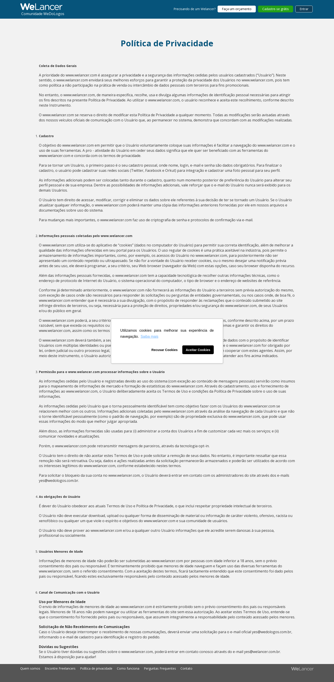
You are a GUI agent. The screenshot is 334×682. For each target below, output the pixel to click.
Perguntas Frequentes (160, 668)
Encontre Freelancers (60, 668)
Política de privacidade (96, 668)
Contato (186, 668)
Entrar (304, 9)
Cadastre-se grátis (275, 9)
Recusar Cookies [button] (164, 350)
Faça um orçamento (237, 9)
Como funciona (128, 668)
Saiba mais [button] (149, 336)
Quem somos (30, 668)
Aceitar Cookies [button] (198, 350)
